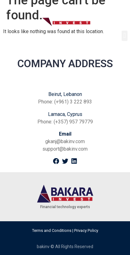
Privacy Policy (86, 230)
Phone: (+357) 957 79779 (65, 122)
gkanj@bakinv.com (65, 141)
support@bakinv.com (65, 149)
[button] (125, 36)
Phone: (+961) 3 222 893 (65, 102)
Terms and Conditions (51, 230)
